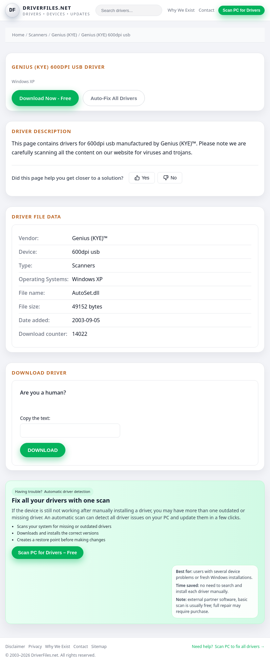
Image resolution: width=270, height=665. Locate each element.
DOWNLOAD (43, 450)
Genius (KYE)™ (89, 238)
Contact (206, 10)
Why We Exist (181, 10)
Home (18, 35)
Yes (142, 177)
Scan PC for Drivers (241, 10)
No (170, 177)
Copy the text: (35, 418)
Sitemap (99, 646)
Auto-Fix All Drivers (113, 98)
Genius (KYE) (64, 35)
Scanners (38, 35)
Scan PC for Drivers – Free (47, 552)
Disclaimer (15, 646)
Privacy (35, 646)
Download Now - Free (45, 98)
